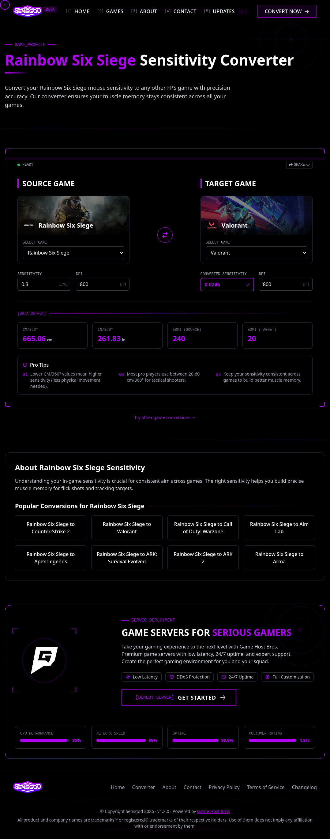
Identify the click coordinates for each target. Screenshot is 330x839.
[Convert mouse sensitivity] (287, 11)
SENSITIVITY (29, 274)
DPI (79, 274)
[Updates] (226, 11)
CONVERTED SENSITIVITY (224, 274)
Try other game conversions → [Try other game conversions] (165, 417)
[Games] (110, 11)
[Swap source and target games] (165, 235)
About (169, 787)
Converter (143, 787)
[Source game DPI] (102, 284)
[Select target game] (256, 252)
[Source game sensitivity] (44, 284)
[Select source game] (73, 252)
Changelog (304, 787)
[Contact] (180, 11)
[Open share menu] (299, 165)
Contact (192, 787)
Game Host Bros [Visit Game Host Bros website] (213, 811)
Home (118, 787)
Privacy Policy (224, 787)
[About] (144, 11)
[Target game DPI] (286, 284)
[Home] (78, 11)
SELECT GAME (35, 242)
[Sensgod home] (27, 11)
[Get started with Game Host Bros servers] (179, 697)
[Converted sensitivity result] (227, 284)
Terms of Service (266, 787)
